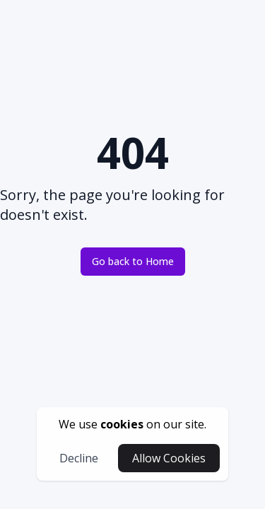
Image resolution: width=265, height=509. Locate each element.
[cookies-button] (132, 424)
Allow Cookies (169, 458)
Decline (78, 458)
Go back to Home (133, 261)
